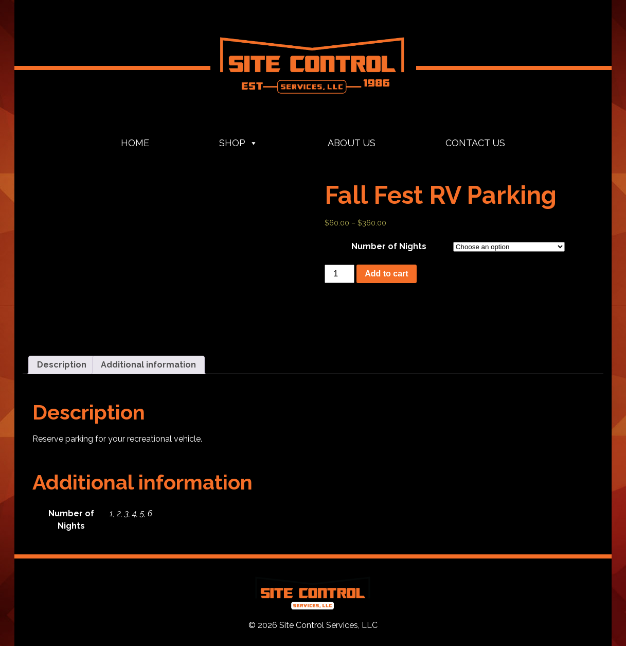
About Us (351, 142)
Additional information (148, 365)
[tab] (61, 365)
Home (135, 142)
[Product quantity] (339, 274)
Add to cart (386, 273)
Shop (238, 143)
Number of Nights (388, 246)
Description (61, 365)
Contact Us (475, 142)
